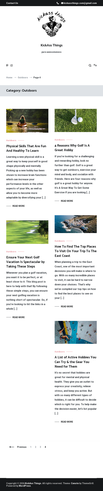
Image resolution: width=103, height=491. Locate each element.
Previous (22, 447)
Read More (18, 206)
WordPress (25, 486)
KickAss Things (51, 45)
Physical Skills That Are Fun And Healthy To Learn (26, 148)
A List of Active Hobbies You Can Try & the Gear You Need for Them (75, 362)
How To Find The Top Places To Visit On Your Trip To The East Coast (76, 251)
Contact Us (12, 3)
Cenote (75, 483)
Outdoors (11, 140)
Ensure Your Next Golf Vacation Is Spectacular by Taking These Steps (25, 262)
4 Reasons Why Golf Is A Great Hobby (72, 148)
